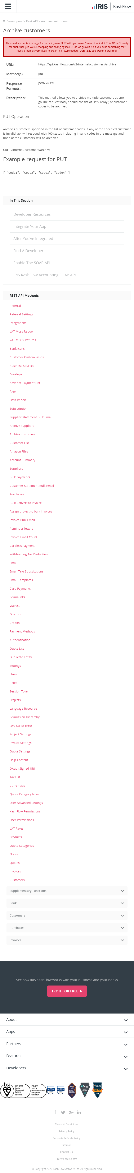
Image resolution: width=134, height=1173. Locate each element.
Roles (13, 683)
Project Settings (20, 734)
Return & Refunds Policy (66, 1138)
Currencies (17, 786)
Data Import (18, 400)
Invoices (15, 871)
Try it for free (65, 991)
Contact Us (66, 1152)
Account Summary (22, 460)
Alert (13, 391)
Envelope (16, 374)
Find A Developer (28, 250)
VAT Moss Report (21, 331)
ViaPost (15, 606)
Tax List (15, 777)
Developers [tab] (16, 1067)
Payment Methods (22, 631)
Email (13, 563)
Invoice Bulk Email (22, 520)
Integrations (18, 323)
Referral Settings (21, 314)
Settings (15, 666)
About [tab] (11, 1019)
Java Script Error (21, 726)
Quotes (15, 863)
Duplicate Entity (21, 657)
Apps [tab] (10, 1031)
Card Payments (20, 588)
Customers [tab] (17, 915)
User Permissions (22, 820)
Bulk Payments (20, 477)
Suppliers (16, 468)
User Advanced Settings (26, 803)
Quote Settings (20, 751)
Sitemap (66, 1145)
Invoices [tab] (15, 940)
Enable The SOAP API (31, 262)
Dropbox (16, 614)
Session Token (20, 691)
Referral (15, 306)
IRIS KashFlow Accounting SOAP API (44, 274)
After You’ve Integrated (33, 238)
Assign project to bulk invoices (31, 511)
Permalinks (17, 597)
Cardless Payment (22, 546)
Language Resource (23, 708)
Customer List (19, 443)
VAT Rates (16, 828)
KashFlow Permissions (25, 811)
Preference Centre (66, 1159)
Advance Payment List (25, 383)
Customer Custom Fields (27, 357)
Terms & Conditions (66, 1124)
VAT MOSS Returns (23, 340)
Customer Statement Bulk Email (32, 486)
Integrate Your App (29, 226)
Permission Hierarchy (25, 717)
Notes (14, 854)
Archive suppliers (22, 426)
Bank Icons (17, 349)
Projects (15, 700)
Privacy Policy (66, 1131)
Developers (14, 21)
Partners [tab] (13, 1043)
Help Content (19, 760)
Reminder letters (21, 528)
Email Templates (21, 580)
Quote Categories (22, 846)
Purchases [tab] (17, 928)
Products (16, 837)
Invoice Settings (21, 743)
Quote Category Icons (25, 794)
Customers (17, 880)
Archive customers (23, 434)
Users (14, 674)
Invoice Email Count (23, 537)
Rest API (32, 21)
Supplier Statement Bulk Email (31, 417)
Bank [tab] (13, 903)
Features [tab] (13, 1055)
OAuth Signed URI (22, 768)
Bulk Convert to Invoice (26, 503)
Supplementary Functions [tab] (28, 891)
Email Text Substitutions (27, 571)
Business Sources (22, 366)
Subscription (18, 409)
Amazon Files (19, 451)
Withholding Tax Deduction (29, 554)
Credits (15, 623)
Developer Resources (32, 214)
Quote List (17, 648)
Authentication (20, 640)
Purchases (17, 494)
